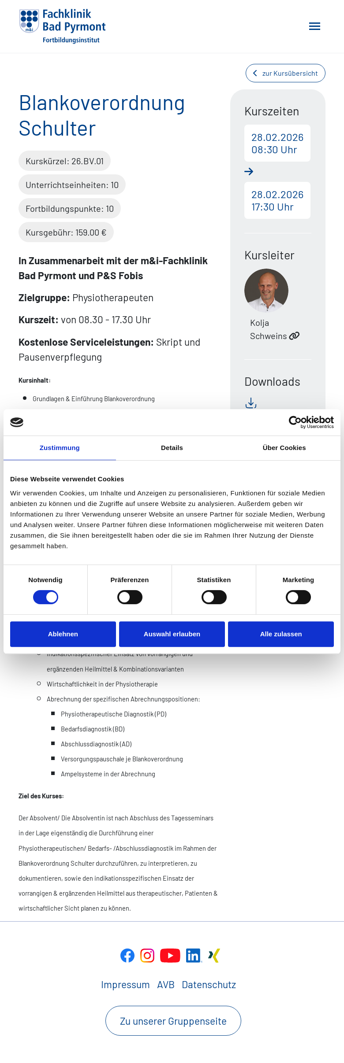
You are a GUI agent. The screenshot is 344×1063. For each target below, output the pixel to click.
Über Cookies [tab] (284, 447)
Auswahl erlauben (172, 634)
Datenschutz (209, 984)
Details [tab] (172, 447)
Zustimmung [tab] (60, 447)
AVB (166, 984)
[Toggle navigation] (314, 26)
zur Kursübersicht (285, 73)
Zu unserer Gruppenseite (173, 1021)
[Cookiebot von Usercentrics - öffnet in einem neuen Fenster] (295, 422)
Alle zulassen (281, 634)
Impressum (125, 984)
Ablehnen (63, 634)
